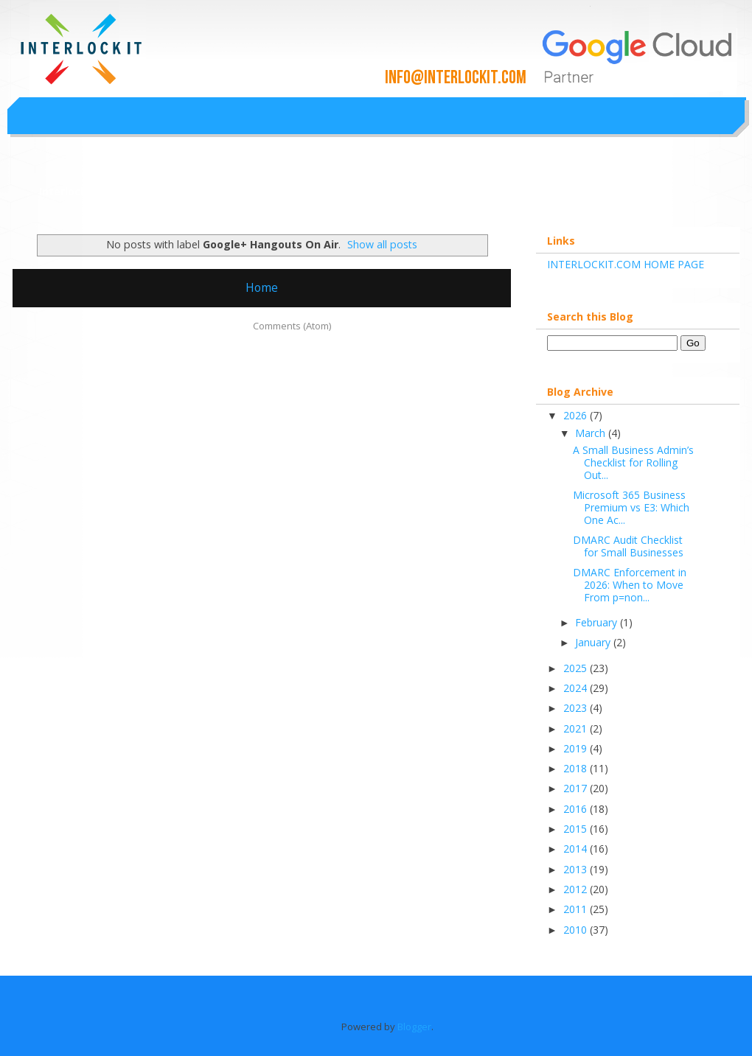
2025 (576, 668)
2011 (576, 909)
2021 (576, 728)
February (597, 622)
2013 (576, 869)
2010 (576, 930)
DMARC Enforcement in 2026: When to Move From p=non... (629, 584)
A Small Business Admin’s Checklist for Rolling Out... (633, 462)
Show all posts (382, 244)
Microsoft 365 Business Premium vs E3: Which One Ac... (631, 507)
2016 (576, 809)
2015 (576, 829)
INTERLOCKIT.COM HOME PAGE (625, 264)
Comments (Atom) (292, 325)
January (594, 642)
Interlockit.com (80, 191)
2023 (576, 708)
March (591, 433)
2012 (576, 889)
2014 (576, 849)
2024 (576, 688)
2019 (576, 748)
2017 (576, 788)
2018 (576, 768)
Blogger (414, 1026)
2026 (576, 415)
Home (262, 287)
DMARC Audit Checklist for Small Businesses (628, 546)
